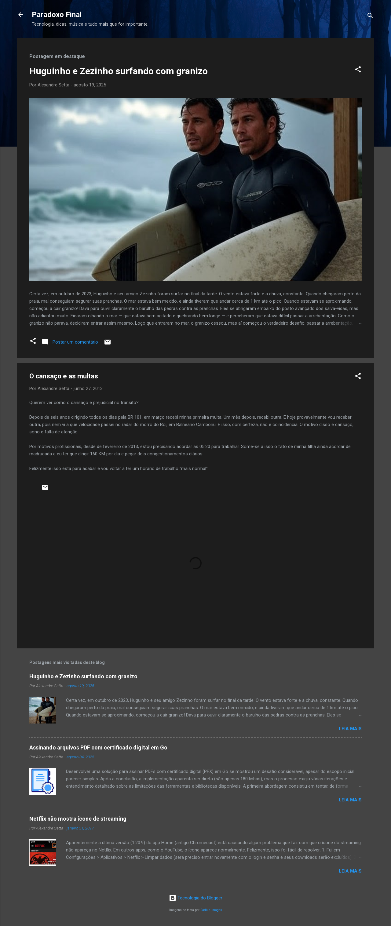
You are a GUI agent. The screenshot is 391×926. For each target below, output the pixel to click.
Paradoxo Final (57, 14)
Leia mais (350, 728)
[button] (358, 70)
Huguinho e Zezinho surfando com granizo (118, 71)
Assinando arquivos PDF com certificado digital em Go (98, 747)
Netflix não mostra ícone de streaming (77, 818)
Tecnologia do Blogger (195, 898)
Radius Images (211, 910)
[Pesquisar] (370, 16)
